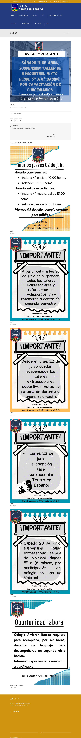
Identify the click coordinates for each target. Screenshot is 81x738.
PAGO (47, 23)
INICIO (12, 15)
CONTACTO (65, 1)
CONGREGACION (23, 15)
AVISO (11, 224)
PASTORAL (14, 23)
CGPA (33, 1)
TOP (40, 725)
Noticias (69, 33)
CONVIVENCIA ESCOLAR (55, 15)
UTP (43, 15)
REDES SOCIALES (54, 1)
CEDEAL (27, 1)
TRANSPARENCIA (42, 1)
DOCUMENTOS (26, 23)
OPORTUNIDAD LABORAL (16, 678)
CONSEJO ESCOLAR (16, 1)
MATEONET (38, 23)
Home (64, 33)
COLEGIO (35, 15)
